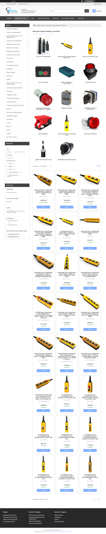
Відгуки (9, 130)
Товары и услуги (20, 18)
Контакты (81, 18)
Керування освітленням (13, 54)
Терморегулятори (12, 94)
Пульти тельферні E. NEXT (90, 56)
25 (98, 499)
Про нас (9, 126)
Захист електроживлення (14, 32)
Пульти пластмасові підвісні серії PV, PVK (67, 57)
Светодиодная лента (9, 521)
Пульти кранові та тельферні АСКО (67, 134)
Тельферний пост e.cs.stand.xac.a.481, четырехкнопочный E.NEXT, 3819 (43, 476)
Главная (9, 18)
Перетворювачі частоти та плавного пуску (14, 83)
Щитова (9, 109)
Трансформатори (11, 102)
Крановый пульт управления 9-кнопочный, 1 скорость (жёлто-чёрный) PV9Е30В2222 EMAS (43, 355)
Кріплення (9, 76)
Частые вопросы (44, 18)
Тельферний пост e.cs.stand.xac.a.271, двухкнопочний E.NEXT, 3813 (67, 396)
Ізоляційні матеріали (12, 65)
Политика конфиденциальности (64, 531)
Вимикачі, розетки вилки (13, 44)
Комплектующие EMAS (35, 521)
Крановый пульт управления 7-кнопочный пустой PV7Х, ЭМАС (90, 233)
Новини (9, 133)
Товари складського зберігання (15, 105)
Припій (8, 79)
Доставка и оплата (68, 18)
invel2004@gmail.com (13, 236)
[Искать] (87, 11)
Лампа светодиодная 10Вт (10, 519)
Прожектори (10, 62)
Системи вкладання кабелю (14, 87)
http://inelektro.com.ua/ (13, 234)
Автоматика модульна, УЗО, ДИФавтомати (14, 36)
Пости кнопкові (43, 82)
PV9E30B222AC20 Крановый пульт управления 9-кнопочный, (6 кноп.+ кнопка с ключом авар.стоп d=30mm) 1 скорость (67, 356)
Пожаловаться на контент (49, 531)
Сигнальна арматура (90, 134)
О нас (33, 18)
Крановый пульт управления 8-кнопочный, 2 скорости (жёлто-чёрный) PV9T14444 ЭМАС (90, 314)
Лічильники (10, 91)
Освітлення (10, 58)
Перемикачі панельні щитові (67, 159)
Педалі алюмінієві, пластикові (67, 83)
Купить (43, 207)
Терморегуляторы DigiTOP (10, 517)
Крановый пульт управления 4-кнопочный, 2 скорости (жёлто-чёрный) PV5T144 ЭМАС (67, 192)
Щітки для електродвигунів (14, 112)
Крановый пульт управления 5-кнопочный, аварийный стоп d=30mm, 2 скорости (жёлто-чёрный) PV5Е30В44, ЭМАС (43, 234)
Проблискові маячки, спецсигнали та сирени (43, 109)
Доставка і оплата (12, 137)
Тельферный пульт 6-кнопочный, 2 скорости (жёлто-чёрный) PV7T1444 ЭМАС (67, 233)
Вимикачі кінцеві (67, 108)
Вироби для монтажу (12, 47)
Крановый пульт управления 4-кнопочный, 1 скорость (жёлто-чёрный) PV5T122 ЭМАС (43, 192)
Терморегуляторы (59, 521)
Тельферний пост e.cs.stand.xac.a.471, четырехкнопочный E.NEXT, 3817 (67, 437)
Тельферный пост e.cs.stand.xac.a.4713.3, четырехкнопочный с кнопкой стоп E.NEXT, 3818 (90, 437)
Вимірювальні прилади (13, 51)
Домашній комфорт (12, 116)
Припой (56, 519)
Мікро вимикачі (43, 134)
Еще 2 (9, 176)
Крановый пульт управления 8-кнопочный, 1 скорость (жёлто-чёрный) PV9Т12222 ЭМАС (67, 314)
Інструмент (10, 69)
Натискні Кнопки (90, 82)
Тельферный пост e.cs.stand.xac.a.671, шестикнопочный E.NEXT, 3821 (90, 476)
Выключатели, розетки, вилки (36, 515)
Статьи (9, 123)
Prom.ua (60, 530)
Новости (56, 18)
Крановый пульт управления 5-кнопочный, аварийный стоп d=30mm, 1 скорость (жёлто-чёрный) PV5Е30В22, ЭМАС (90, 192)
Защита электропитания (35, 523)
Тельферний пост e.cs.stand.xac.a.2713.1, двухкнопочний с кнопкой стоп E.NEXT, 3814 (90, 397)
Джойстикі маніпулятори (43, 159)
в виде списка (100, 166)
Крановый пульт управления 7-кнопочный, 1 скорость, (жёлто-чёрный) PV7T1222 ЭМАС (67, 274)
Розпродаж (10, 119)
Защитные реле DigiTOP (9, 515)
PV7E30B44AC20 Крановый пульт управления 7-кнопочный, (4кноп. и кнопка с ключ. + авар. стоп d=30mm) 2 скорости (43, 315)
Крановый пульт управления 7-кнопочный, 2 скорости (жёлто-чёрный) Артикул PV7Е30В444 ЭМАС (90, 274)
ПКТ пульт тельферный (43, 56)
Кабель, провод (59, 515)
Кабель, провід (11, 72)
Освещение (58, 517)
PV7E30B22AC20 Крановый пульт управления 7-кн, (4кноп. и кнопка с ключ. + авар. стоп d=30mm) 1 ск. (43, 397)
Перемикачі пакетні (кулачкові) (90, 109)
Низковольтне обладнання (14, 40)
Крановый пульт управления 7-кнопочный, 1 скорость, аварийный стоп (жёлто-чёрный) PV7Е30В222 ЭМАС (43, 274)
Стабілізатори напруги (13, 98)
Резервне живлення (12, 29)
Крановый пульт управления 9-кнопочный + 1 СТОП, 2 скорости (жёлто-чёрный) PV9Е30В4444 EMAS (90, 355)
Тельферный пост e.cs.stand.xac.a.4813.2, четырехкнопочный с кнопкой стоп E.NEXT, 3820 (67, 476)
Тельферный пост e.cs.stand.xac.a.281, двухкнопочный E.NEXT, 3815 (43, 436)
